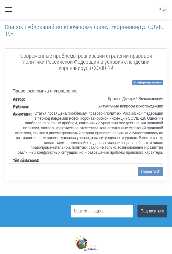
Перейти (150, 171)
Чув (163, 9)
